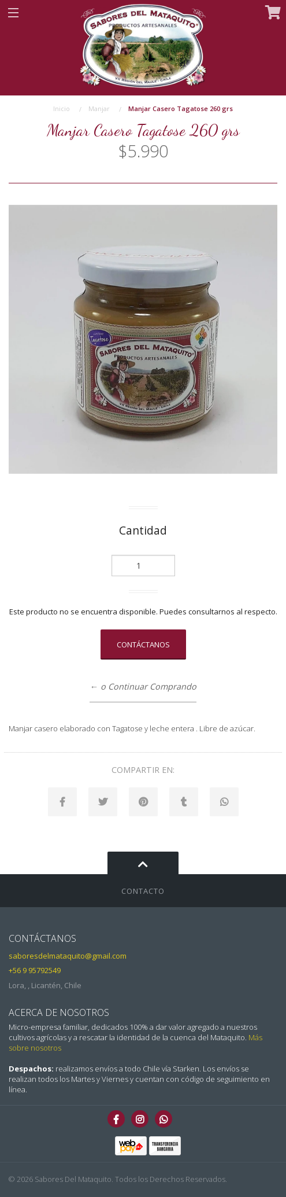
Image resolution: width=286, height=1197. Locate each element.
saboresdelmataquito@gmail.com (68, 956)
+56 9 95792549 (35, 970)
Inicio (61, 108)
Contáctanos (143, 644)
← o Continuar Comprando (143, 686)
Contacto (143, 891)
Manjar (99, 108)
